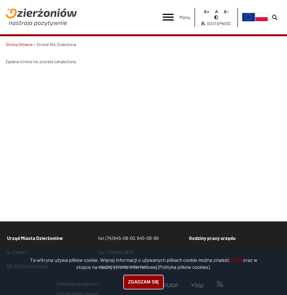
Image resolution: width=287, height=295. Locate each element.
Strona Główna (19, 44)
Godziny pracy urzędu (212, 238)
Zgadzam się (143, 283)
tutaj (236, 261)
